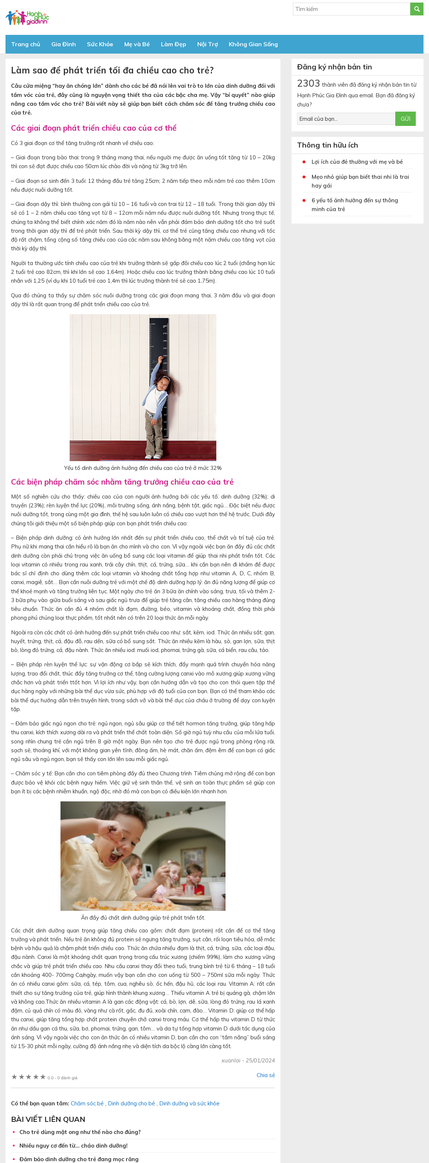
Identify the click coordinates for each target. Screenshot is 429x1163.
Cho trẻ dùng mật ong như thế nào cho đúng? (80, 1131)
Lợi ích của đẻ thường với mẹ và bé (357, 161)
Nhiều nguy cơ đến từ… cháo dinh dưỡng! (73, 1145)
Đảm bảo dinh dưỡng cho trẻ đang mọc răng (79, 1159)
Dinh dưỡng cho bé (131, 1103)
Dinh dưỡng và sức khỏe (189, 1103)
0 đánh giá (62, 1077)
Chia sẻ (266, 1075)
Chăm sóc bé (87, 1103)
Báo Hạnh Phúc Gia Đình (72, 17)
